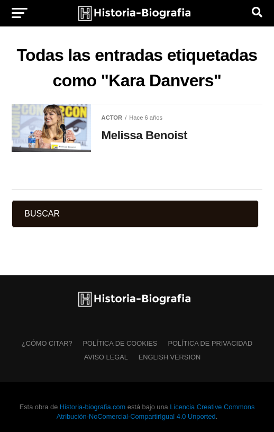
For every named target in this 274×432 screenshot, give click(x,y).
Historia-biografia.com (92, 407)
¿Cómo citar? (47, 343)
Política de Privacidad (210, 343)
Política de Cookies (120, 343)
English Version (169, 357)
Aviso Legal (106, 357)
